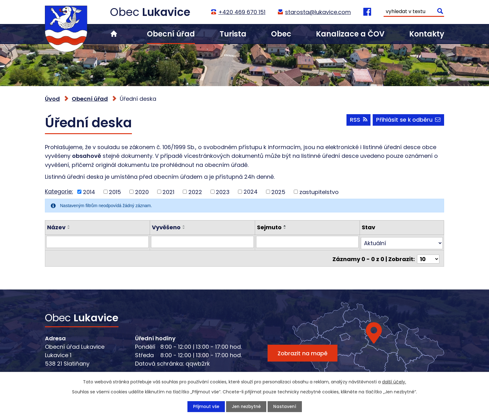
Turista (233, 34)
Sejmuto (269, 227)
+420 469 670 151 (241, 12)
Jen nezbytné (246, 406)
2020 (142, 192)
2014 (89, 192)
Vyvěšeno (166, 227)
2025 (278, 192)
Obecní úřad (171, 34)
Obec (281, 34)
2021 (168, 192)
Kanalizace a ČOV (350, 34)
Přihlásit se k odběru (408, 121)
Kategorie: (59, 191)
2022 (195, 192)
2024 (251, 192)
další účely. (394, 381)
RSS (357, 121)
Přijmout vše (205, 406)
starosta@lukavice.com (318, 12)
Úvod (113, 34)
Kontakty (426, 34)
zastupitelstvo (319, 192)
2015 (115, 192)
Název (56, 227)
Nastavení (285, 406)
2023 (223, 192)
